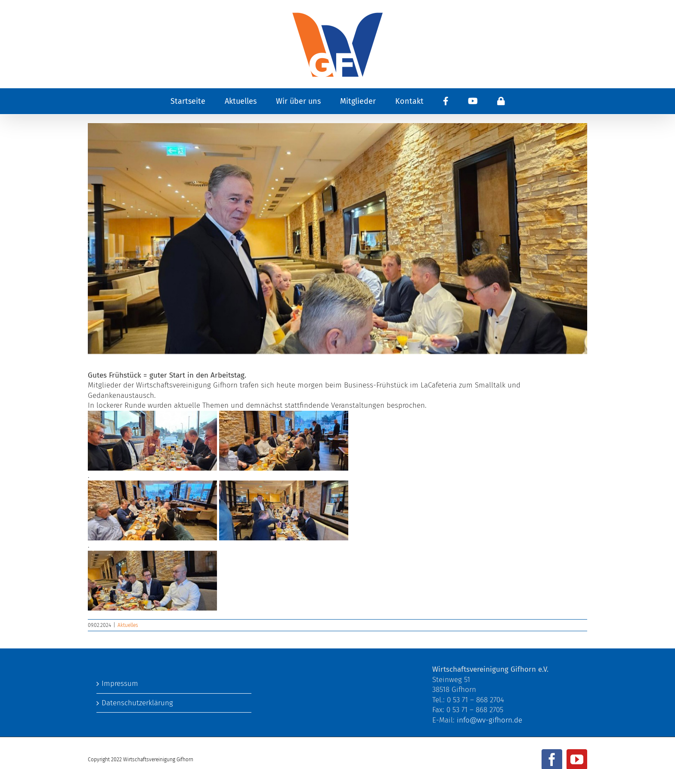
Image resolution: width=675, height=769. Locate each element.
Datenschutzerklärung (137, 702)
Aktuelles (128, 625)
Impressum (120, 683)
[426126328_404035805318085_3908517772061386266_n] (337, 238)
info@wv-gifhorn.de (489, 720)
